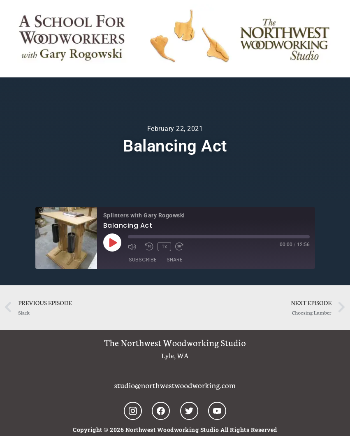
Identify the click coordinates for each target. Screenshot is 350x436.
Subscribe (142, 259)
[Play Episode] (112, 242)
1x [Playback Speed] (164, 246)
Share (174, 259)
